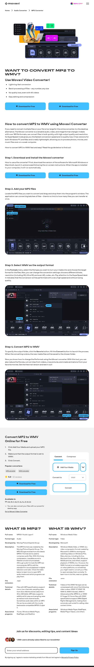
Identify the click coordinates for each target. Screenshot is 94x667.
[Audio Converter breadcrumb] (20, 10)
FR (11, 502)
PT (18, 502)
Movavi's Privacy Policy (69, 657)
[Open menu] (87, 3)
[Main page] (12, 3)
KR (27, 502)
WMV (77, 477)
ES (16, 502)
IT (13, 502)
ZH (30, 502)
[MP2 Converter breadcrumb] (37, 10)
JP (25, 502)
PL (23, 502)
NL (21, 502)
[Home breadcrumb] (7, 10)
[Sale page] (77, 3)
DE (9, 502)
